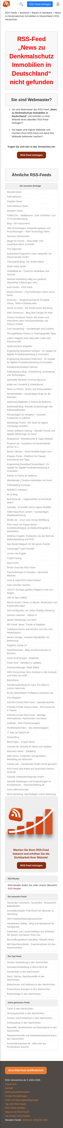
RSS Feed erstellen (15, 1108)
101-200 (32, 1120)
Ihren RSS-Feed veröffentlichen (25, 1070)
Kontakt (9, 1088)
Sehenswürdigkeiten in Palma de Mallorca (29, 402)
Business (24, 12)
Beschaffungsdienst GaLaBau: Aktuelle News (30, 939)
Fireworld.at (13, 737)
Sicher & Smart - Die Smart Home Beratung (29, 308)
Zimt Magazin (14, 697)
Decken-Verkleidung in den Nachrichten (27, 962)
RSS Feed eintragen (40, 4)
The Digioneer (14, 249)
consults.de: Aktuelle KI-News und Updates (29, 746)
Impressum (11, 1084)
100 (24, 1120)
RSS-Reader (14, 888)
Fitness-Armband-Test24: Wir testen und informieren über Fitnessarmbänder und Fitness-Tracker (28, 320)
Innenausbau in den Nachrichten (24, 1022)
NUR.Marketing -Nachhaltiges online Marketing (31, 794)
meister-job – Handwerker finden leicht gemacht (32, 764)
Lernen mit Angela (16, 553)
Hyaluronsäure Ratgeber (20, 346)
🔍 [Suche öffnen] (21, 4)
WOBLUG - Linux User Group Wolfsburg (28, 520)
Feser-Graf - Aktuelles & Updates (24, 662)
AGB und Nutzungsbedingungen (22, 1100)
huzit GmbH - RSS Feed (19, 287)
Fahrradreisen (14, 196)
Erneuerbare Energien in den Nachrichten (28, 989)
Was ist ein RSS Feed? (17, 1112)
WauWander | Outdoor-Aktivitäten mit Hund (29, 480)
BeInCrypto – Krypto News (21, 742)
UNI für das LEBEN (17, 597)
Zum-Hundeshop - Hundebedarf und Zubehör (30, 328)
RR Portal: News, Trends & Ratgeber (26, 624)
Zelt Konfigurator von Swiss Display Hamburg (30, 610)
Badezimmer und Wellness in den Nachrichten (31, 984)
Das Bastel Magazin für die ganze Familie (28, 544)
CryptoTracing (14, 558)
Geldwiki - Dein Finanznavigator (23, 723)
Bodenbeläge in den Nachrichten (24, 994)
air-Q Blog (12, 494)
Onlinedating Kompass (19, 485)
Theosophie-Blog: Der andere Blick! (25, 261)
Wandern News (15, 210)
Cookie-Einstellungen (16, 1096)
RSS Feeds (11, 12)
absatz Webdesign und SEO (21, 619)
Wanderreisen (14, 192)
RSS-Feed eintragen (31, 155)
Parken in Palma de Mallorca (22, 475)
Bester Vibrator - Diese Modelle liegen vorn (29, 451)
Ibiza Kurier (13, 562)
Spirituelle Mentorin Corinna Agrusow (26, 379)
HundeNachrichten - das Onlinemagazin (28, 727)
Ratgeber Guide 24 (17, 645)
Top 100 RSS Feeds (15, 1104)
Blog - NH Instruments (18, 223)
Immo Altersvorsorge (17, 789)
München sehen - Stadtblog (21, 751)
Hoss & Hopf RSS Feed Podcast (24, 580)
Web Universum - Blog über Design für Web (30, 312)
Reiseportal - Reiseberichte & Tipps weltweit (30, 438)
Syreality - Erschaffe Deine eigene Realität (29, 507)
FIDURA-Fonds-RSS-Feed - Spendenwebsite (30, 702)
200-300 (43, 1120)
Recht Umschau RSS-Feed (21, 567)
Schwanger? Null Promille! (20, 548)
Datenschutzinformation (17, 1092)
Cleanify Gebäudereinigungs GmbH (25, 776)
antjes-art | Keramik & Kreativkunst (25, 384)
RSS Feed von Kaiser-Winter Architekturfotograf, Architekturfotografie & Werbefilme (29, 528)
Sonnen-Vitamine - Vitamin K (22, 615)
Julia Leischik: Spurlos (18, 585)
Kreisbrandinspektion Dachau (22, 367)
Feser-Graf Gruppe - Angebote (23, 658)
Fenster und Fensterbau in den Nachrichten (29, 1018)
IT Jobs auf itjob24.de (18, 732)
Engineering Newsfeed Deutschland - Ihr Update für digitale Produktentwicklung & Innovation (28, 467)
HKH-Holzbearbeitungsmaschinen (24, 918)
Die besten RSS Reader (17, 1116)
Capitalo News (14, 201)
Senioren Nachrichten (18, 236)
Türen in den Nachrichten (20, 1008)
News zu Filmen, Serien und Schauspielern (29, 389)
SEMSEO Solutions (17, 489)
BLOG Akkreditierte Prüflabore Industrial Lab (30, 693)
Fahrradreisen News (17, 206)
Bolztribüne (13, 680)
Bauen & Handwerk (42, 12)
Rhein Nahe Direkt (16, 266)
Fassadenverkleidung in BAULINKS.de (27, 967)
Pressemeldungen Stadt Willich (23, 667)
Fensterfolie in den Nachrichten (23, 971)
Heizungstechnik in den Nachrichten (25, 1013)
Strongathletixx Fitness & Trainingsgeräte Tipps (31, 333)
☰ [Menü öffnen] (57, 4)
